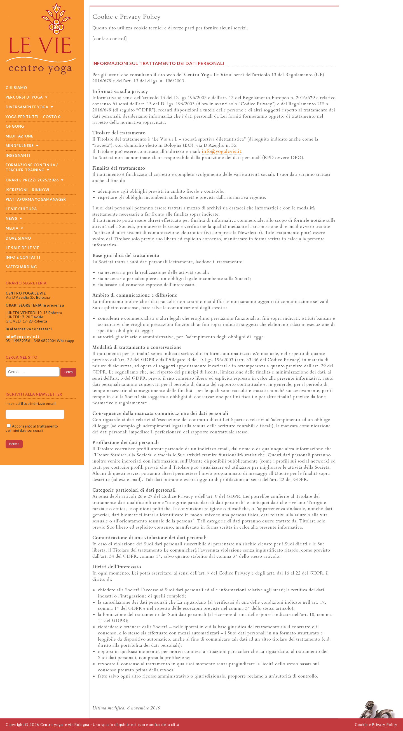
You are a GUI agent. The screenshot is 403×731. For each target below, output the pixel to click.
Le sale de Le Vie (22, 248)
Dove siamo (18, 238)
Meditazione (19, 136)
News (11, 218)
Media (12, 228)
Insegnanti (18, 155)
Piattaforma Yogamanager (36, 199)
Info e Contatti (23, 257)
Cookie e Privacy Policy (376, 724)
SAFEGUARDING (21, 267)
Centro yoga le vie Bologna (64, 724)
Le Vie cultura (21, 209)
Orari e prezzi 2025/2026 (32, 180)
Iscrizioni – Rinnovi (27, 190)
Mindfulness (20, 145)
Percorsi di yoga (24, 97)
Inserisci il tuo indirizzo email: (31, 403)
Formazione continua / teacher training (32, 167)
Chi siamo (16, 87)
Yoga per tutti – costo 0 (33, 117)
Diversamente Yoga (27, 107)
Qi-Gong (15, 126)
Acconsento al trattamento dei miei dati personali (32, 428)
